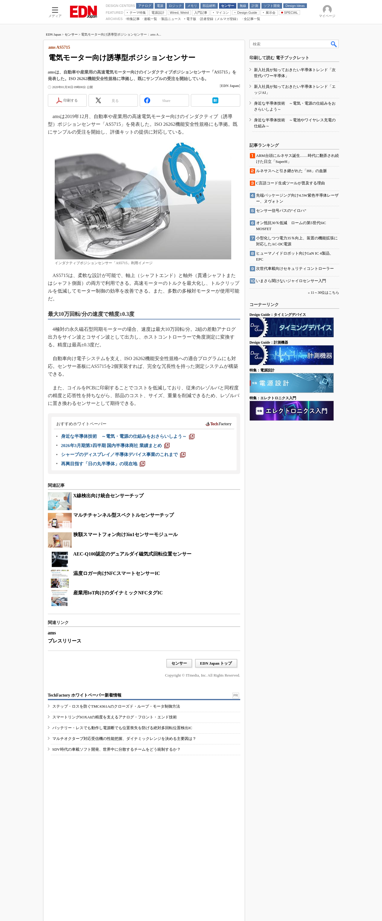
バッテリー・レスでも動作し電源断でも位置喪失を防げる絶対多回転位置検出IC (122, 728)
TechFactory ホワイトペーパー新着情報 (84, 695)
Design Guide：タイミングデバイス (277, 315)
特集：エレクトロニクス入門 (272, 398)
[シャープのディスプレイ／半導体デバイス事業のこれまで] (123, 454)
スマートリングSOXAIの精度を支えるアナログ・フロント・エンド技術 (114, 717)
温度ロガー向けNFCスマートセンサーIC (116, 573)
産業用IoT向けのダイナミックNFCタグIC (118, 592)
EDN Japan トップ (216, 663)
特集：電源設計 (262, 370)
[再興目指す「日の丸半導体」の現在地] (103, 463)
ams (52, 632)
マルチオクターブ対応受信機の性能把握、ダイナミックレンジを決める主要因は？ (124, 738)
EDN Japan (53, 34)
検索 (334, 44)
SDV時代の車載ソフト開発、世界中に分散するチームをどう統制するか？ (116, 749)
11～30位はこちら (325, 292)
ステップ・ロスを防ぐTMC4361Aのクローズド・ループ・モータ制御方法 (116, 706)
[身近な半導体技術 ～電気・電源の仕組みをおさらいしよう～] (127, 436)
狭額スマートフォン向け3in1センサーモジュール (125, 534)
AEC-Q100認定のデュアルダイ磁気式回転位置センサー (132, 553)
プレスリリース (64, 640)
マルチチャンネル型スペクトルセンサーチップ (123, 515)
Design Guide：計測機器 (268, 342)
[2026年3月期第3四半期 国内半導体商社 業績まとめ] (115, 445)
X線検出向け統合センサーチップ (108, 495)
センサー (71, 34)
